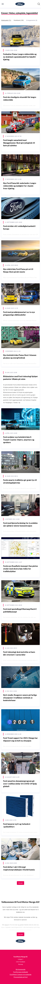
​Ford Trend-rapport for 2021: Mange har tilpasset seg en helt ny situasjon (20, 739)
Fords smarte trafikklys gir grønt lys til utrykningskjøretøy (20, 481)
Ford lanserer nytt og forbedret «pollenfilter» (16, 825)
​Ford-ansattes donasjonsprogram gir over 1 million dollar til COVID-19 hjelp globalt (20, 783)
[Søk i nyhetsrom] (39, 4)
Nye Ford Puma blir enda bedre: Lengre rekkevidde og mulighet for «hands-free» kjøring (19, 186)
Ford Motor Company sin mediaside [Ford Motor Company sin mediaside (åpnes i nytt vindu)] (20, 974)
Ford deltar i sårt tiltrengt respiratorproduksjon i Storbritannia (19, 868)
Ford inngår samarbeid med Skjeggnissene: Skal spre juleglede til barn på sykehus (19, 143)
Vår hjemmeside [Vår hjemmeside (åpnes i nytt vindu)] (20, 969)
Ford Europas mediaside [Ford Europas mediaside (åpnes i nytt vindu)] (20, 972)
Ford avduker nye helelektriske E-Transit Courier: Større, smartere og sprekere (18, 439)
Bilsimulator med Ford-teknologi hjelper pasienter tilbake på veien (20, 377)
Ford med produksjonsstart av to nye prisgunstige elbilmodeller (19, 313)
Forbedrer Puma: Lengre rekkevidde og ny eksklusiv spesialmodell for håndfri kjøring (20, 57)
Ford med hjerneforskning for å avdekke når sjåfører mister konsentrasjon (20, 524)
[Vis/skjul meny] (2, 4)
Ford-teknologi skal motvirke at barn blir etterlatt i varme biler (19, 653)
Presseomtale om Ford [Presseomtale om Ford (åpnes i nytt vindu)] (20, 977)
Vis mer (20, 883)
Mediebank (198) (19, 20)
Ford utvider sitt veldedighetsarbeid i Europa (19, 227)
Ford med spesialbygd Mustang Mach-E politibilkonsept (20, 610)
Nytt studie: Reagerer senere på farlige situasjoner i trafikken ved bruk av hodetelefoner (20, 697)
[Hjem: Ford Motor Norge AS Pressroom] (20, 4)
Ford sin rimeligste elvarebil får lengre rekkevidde (19, 98)
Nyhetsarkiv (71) (6, 20)
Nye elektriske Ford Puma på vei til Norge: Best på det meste (18, 270)
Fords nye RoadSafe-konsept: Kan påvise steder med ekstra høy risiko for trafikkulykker (20, 568)
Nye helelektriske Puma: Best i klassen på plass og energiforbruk (19, 356)
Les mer (20, 934)
